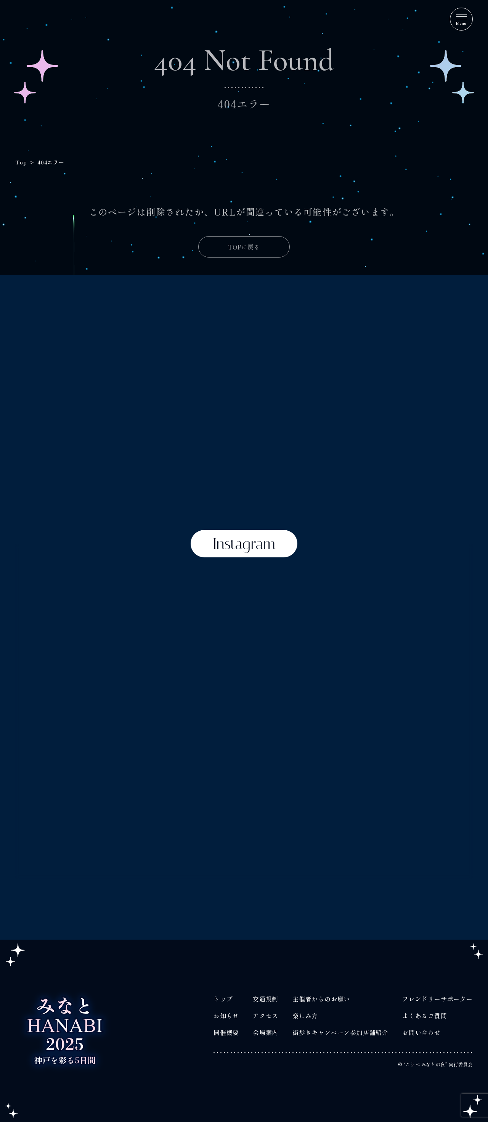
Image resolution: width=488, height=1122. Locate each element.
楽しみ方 (305, 1015)
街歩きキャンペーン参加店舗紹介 (340, 1032)
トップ (223, 998)
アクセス (265, 1015)
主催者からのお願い (321, 998)
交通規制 (265, 998)
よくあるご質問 (424, 1015)
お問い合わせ (421, 1032)
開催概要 (226, 1032)
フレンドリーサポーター (437, 998)
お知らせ (226, 1015)
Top (21, 162)
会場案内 (265, 1032)
